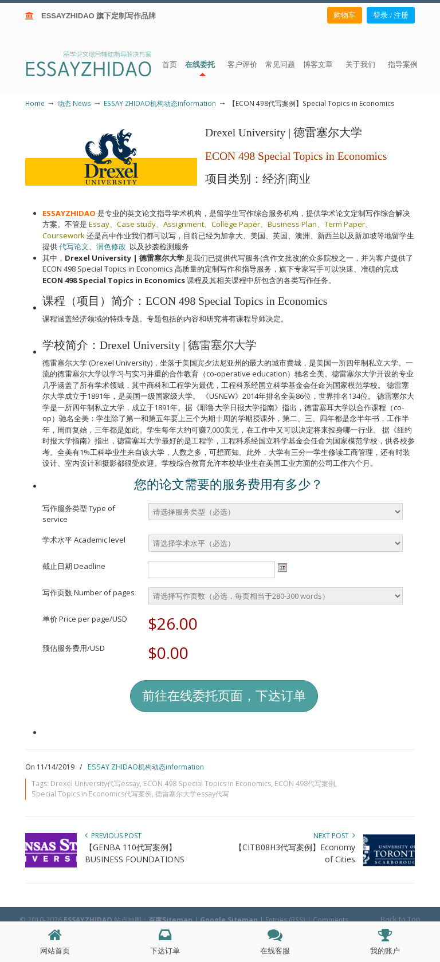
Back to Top (400, 919)
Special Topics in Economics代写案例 (92, 794)
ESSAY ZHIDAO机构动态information (160, 103)
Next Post (334, 836)
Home (35, 103)
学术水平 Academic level (83, 540)
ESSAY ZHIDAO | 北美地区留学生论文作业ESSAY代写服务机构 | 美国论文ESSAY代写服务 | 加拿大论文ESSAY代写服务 (98, 63)
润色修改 (112, 246)
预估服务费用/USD (73, 648)
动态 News (74, 103)
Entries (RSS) (285, 919)
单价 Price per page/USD (84, 619)
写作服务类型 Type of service (78, 514)
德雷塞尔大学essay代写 (192, 794)
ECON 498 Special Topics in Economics (207, 783)
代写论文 (74, 246)
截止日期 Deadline (73, 566)
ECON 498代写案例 (304, 783)
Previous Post (113, 836)
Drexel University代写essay (95, 783)
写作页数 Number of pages (88, 592)
